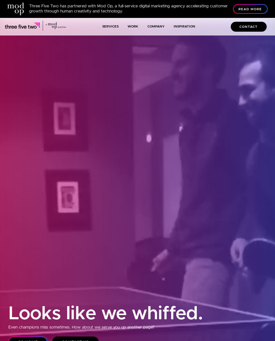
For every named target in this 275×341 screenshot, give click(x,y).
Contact (248, 26)
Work (133, 26)
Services (110, 26)
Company (156, 26)
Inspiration (184, 26)
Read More (250, 9)
